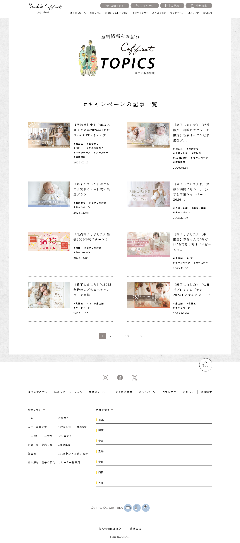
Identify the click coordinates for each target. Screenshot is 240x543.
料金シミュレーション (116, 12)
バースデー (102, 152)
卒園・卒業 (200, 208)
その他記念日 (96, 148)
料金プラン (95, 12)
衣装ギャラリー (140, 12)
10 (127, 336)
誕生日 (197, 153)
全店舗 (179, 258)
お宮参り (94, 143)
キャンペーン (177, 12)
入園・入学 (181, 153)
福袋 (78, 248)
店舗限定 (81, 156)
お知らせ (207, 12)
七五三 (79, 143)
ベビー (79, 148)
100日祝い (181, 157)
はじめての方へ (78, 12)
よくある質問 (159, 12)
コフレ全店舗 (98, 202)
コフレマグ (193, 12)
